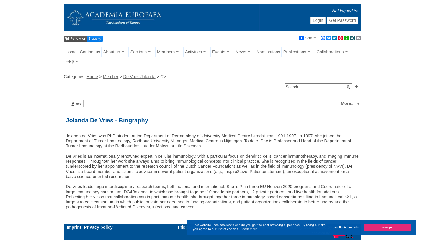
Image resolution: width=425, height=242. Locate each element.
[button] (348, 87)
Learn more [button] (249, 229)
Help (69, 61)
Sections (138, 52)
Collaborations (330, 52)
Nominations (268, 52)
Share (307, 38)
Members (166, 52)
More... (347, 103)
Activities (193, 52)
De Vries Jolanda (139, 76)
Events (218, 52)
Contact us (90, 52)
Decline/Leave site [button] (346, 227)
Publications (294, 52)
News (241, 52)
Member (110, 76)
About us (111, 52)
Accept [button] (387, 227)
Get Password (342, 20)
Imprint (74, 227)
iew (76, 103)
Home (70, 52)
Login (318, 20)
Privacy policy (98, 227)
